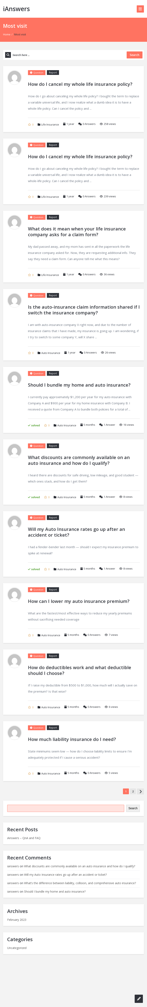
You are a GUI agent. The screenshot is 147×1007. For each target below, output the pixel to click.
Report (53, 72)
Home (6, 34)
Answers (87, 124)
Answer (107, 425)
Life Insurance (50, 124)
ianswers (13, 866)
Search (133, 808)
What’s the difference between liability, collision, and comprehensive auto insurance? (80, 883)
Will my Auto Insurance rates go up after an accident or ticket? (65, 875)
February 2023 (16, 920)
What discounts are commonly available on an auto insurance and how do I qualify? (79, 866)
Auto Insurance (50, 353)
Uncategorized (17, 948)
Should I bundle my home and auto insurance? (55, 891)
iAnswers (16, 9)
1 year (70, 124)
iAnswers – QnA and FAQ (24, 838)
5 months (89, 425)
